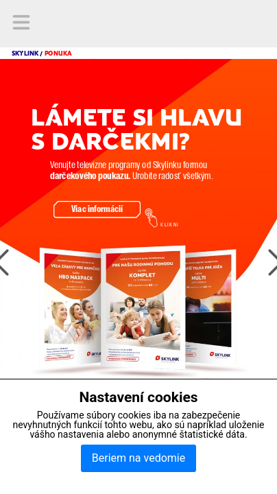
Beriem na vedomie (138, 457)
